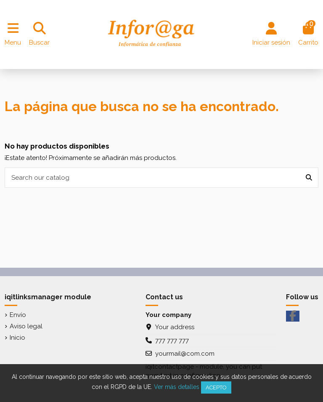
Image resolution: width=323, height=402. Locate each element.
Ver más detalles (176, 386)
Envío (18, 315)
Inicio (17, 337)
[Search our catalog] (308, 178)
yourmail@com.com (184, 353)
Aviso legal (26, 326)
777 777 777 (172, 340)
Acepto (216, 387)
